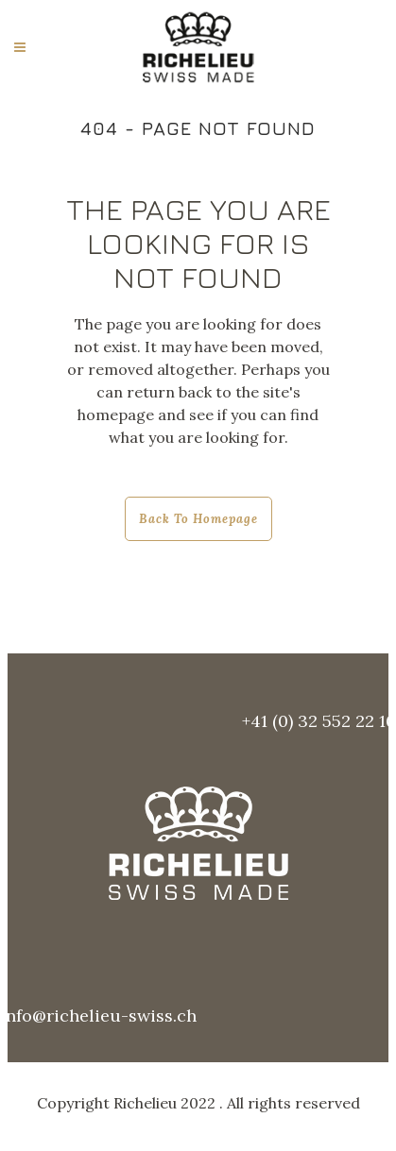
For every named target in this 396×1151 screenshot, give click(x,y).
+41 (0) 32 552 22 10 (319, 721)
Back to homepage (198, 519)
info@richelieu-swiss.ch (98, 1015)
